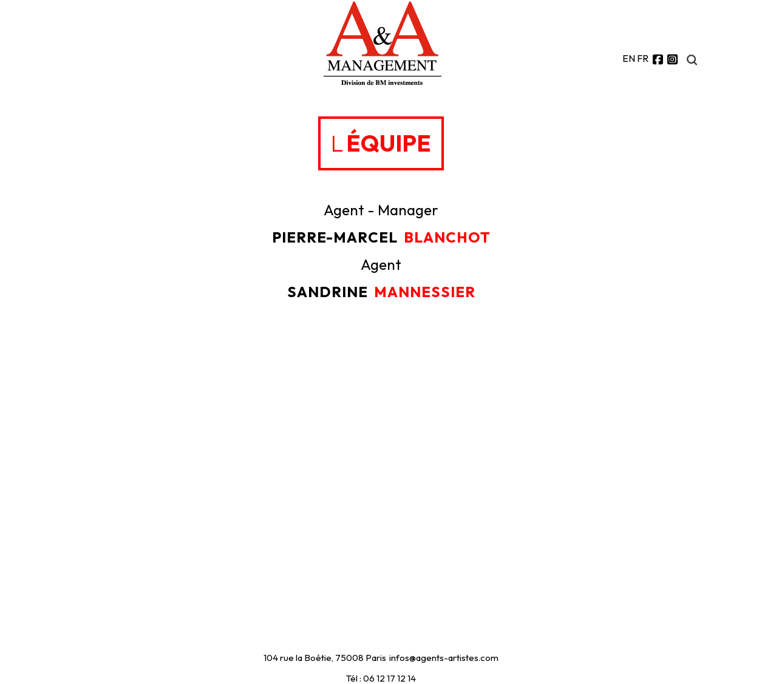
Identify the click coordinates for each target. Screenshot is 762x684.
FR (642, 58)
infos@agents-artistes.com (443, 657)
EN (628, 58)
